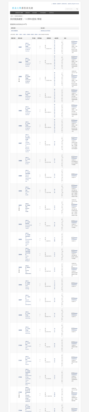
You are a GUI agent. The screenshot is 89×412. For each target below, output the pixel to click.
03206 (66, 170)
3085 (12, 74)
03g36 (66, 87)
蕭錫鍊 (48, 202)
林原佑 (48, 123)
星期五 (32, 34)
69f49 (66, 365)
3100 (12, 180)
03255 (66, 264)
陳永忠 (48, 42)
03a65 (66, 224)
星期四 (28, 34)
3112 (12, 259)
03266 (66, 316)
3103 (13, 202)
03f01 (66, 201)
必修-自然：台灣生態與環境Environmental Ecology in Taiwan (24, 132)
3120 (12, 317)
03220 (66, 159)
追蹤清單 (59, 3)
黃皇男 (48, 153)
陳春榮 (48, 210)
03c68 (66, 248)
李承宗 (48, 324)
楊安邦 (48, 180)
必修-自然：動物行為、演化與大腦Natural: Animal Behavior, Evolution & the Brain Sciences (24, 333)
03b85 (66, 105)
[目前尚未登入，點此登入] (67, 3)
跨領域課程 (43, 12)
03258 (66, 287)
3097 (12, 166)
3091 (13, 123)
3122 (12, 333)
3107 (12, 231)
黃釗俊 (48, 165)
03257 (66, 258)
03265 (66, 230)
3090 (12, 114)
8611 (12, 376)
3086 (12, 82)
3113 (12, 267)
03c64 (66, 137)
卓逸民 (48, 340)
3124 (12, 348)
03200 (66, 41)
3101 (12, 186)
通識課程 (27, 12)
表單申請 (51, 12)
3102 (12, 193)
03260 (66, 143)
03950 (66, 346)
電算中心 (30, 410)
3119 (12, 311)
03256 (66, 272)
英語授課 (35, 12)
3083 (13, 58)
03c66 (66, 192)
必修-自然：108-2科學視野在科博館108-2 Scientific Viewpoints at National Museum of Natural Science (24, 90)
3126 (12, 369)
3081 (12, 43)
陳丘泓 (48, 98)
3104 (12, 211)
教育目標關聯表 (14, 30)
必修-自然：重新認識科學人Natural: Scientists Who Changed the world (24, 310)
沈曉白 (48, 193)
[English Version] (75, 3)
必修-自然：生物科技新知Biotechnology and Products (23, 274)
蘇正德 (48, 113)
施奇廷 (48, 368)
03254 (66, 295)
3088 (12, 98)
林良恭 (48, 145)
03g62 (66, 355)
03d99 (66, 235)
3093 (12, 138)
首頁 (40, 396)
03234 (66, 165)
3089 (12, 105)
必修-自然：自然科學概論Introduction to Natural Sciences (23, 43)
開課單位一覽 (41, 398)
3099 (12, 175)
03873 (66, 323)
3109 (12, 245)
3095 (13, 152)
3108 (12, 238)
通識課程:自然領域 (71, 41)
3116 (12, 289)
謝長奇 (48, 347)
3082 (12, 50)
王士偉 (48, 159)
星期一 (17, 34)
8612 (12, 383)
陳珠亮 (48, 251)
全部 (40, 34)
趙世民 (48, 296)
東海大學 (11, 410)
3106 (12, 225)
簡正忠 (48, 171)
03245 (66, 96)
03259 (66, 281)
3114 (12, 274)
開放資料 (40, 404)
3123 (12, 341)
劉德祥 (48, 281)
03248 (66, 152)
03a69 (66, 310)
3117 (12, 296)
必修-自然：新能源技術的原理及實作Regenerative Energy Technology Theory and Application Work (24, 193)
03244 (66, 110)
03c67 (66, 244)
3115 (12, 282)
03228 (66, 178)
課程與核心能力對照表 (45, 30)
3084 (12, 67)
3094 (12, 146)
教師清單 (40, 406)
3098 (12, 171)
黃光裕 (49, 44)
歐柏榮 (48, 267)
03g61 (66, 338)
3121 (12, 325)
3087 (12, 90)
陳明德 (48, 259)
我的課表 (54, 3)
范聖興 (48, 225)
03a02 (66, 329)
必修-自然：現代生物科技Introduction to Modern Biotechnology (23, 267)
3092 (12, 132)
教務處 (34, 410)
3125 (13, 357)
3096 (12, 160)
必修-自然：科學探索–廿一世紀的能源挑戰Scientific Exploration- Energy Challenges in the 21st (23, 202)
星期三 (24, 34)
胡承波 (48, 238)
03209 (66, 130)
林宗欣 (48, 105)
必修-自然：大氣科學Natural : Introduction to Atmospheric (23, 166)
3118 (12, 304)
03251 (66, 210)
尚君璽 (48, 138)
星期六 (36, 34)
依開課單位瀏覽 (19, 12)
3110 (12, 251)
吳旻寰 (48, 310)
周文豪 (48, 90)
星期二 (21, 34)
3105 (12, 218)
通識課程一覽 (41, 400)
